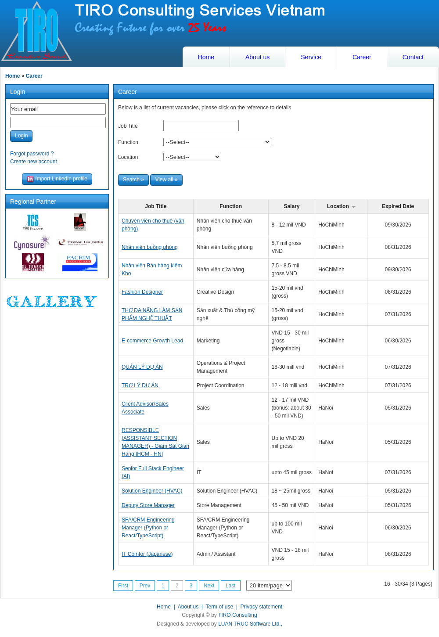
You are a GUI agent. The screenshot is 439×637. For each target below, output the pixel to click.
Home (206, 57)
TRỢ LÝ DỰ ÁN (140, 385)
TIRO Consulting (237, 615)
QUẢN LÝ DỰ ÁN (142, 367)
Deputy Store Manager (148, 505)
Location (128, 157)
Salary (291, 206)
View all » (166, 179)
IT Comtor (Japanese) (147, 554)
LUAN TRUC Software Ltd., (250, 624)
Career (362, 57)
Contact (413, 57)
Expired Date (398, 206)
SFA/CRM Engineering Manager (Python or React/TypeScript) (148, 528)
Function (128, 142)
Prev (145, 586)
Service (311, 57)
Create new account (33, 161)
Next (209, 586)
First (123, 586)
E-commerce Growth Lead (152, 341)
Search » (133, 179)
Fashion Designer (142, 292)
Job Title (128, 126)
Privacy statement (261, 607)
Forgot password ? (32, 154)
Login (21, 136)
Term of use (219, 607)
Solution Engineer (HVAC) (152, 491)
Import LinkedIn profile (57, 179)
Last (231, 586)
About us (257, 57)
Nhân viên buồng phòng (150, 247)
